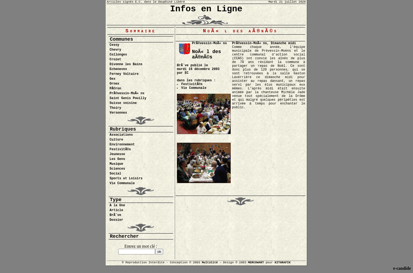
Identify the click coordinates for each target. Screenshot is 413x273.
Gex (113, 79)
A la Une (117, 205)
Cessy (114, 45)
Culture (116, 140)
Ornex (114, 84)
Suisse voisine (123, 103)
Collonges (118, 55)
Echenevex (118, 69)
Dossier (116, 220)
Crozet (115, 59)
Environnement (122, 144)
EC (186, 73)
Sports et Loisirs (126, 178)
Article (116, 210)
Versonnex (118, 113)
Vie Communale (122, 183)
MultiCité (210, 262)
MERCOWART (256, 262)
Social (115, 174)
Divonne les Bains (126, 64)
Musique (116, 164)
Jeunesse (117, 154)
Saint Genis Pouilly (128, 98)
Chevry (115, 50)
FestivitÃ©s (120, 149)
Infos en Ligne (206, 9)
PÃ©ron (115, 88)
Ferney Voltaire (124, 74)
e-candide (402, 268)
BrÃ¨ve (115, 215)
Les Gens (117, 159)
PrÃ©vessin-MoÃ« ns (127, 93)
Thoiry (115, 108)
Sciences (117, 169)
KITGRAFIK (282, 262)
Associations (121, 135)
